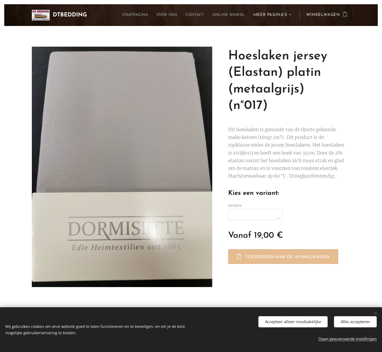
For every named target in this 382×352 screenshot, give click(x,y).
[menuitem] (124, 15)
